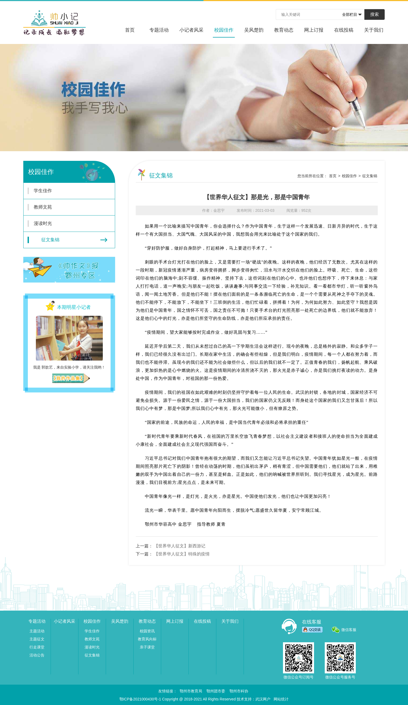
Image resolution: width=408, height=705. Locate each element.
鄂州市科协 (238, 691)
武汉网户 (262, 699)
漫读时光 (66, 223)
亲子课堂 (147, 647)
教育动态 (283, 30)
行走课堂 (36, 647)
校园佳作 (224, 32)
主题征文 (36, 639)
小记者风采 (191, 30)
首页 (130, 30)
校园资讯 (147, 631)
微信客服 (348, 630)
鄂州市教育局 (191, 691)
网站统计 (281, 699)
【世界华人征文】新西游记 (179, 546)
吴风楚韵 (253, 30)
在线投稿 (343, 30)
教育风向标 (147, 639)
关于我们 (373, 30)
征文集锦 (67, 240)
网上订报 (313, 30)
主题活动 (36, 631)
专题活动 (159, 30)
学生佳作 (66, 191)
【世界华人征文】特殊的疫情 (182, 554)
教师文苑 (66, 207)
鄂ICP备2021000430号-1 (140, 699)
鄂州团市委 (215, 691)
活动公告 (36, 655)
